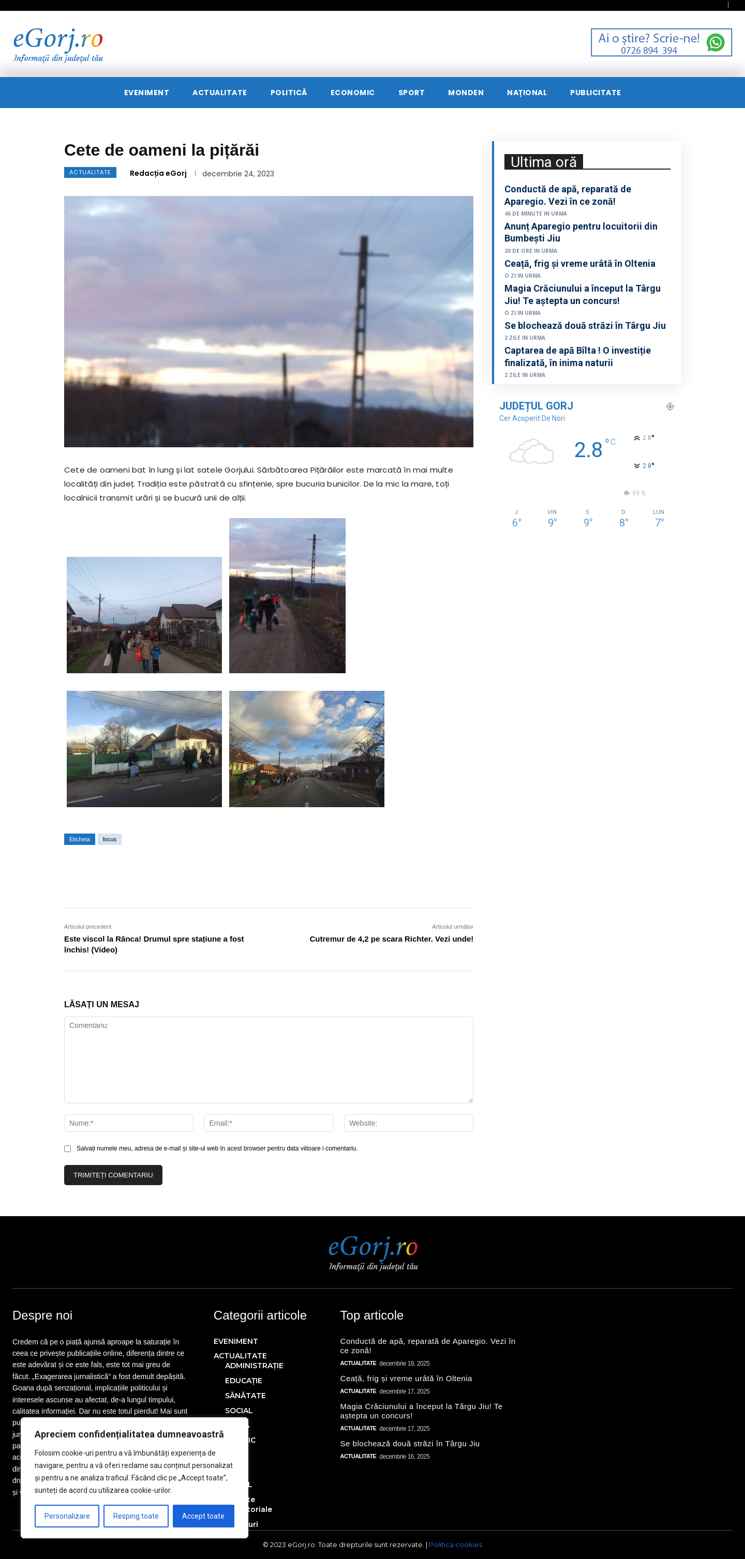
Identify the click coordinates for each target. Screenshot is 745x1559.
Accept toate (203, 1516)
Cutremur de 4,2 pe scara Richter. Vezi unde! (392, 938)
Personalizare (67, 1516)
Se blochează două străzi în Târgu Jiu (585, 325)
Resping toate (136, 1516)
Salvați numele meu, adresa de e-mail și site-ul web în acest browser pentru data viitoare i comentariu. (217, 1148)
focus (109, 839)
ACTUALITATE (90, 172)
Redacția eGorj (158, 173)
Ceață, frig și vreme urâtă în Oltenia (579, 263)
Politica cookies (455, 1544)
